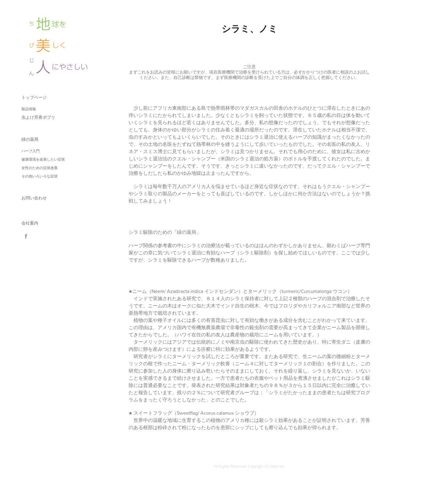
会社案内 (29, 223)
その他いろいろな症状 (39, 176)
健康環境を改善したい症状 (43, 159)
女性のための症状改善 (39, 168)
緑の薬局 (29, 139)
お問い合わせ (34, 198)
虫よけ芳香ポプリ (38, 117)
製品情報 (28, 109)
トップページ (34, 97)
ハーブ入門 (30, 151)
